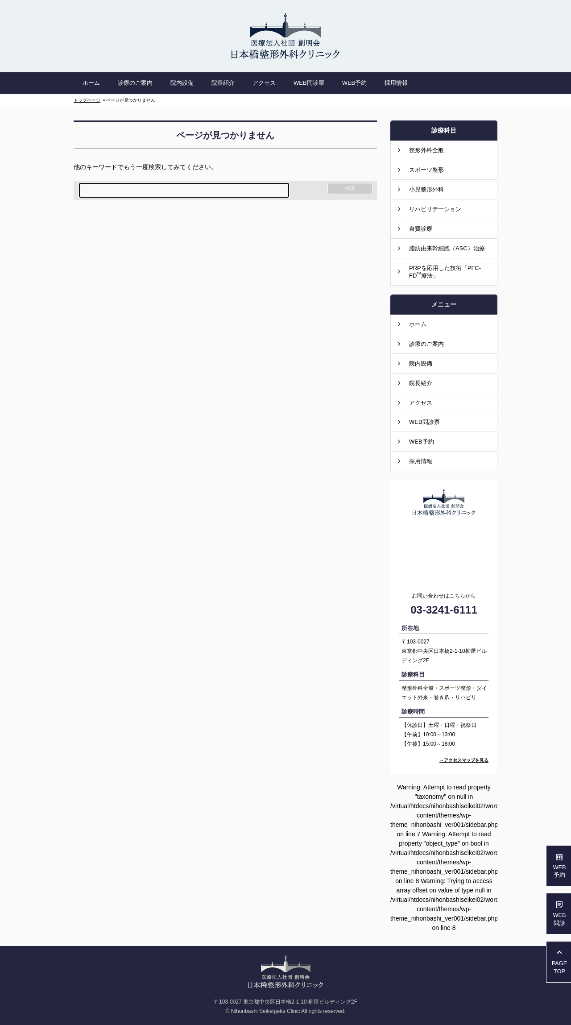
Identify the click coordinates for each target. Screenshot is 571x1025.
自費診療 (420, 228)
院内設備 (420, 363)
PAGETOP (559, 967)
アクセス (420, 402)
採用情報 (420, 461)
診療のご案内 (426, 343)
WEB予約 (421, 441)
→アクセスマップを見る (463, 760)
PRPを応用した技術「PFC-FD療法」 (445, 272)
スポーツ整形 (426, 169)
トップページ (87, 100)
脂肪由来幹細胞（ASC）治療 (447, 248)
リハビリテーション (435, 209)
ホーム (417, 324)
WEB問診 (559, 919)
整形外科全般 (426, 150)
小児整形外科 (426, 189)
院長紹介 (420, 383)
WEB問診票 (424, 422)
